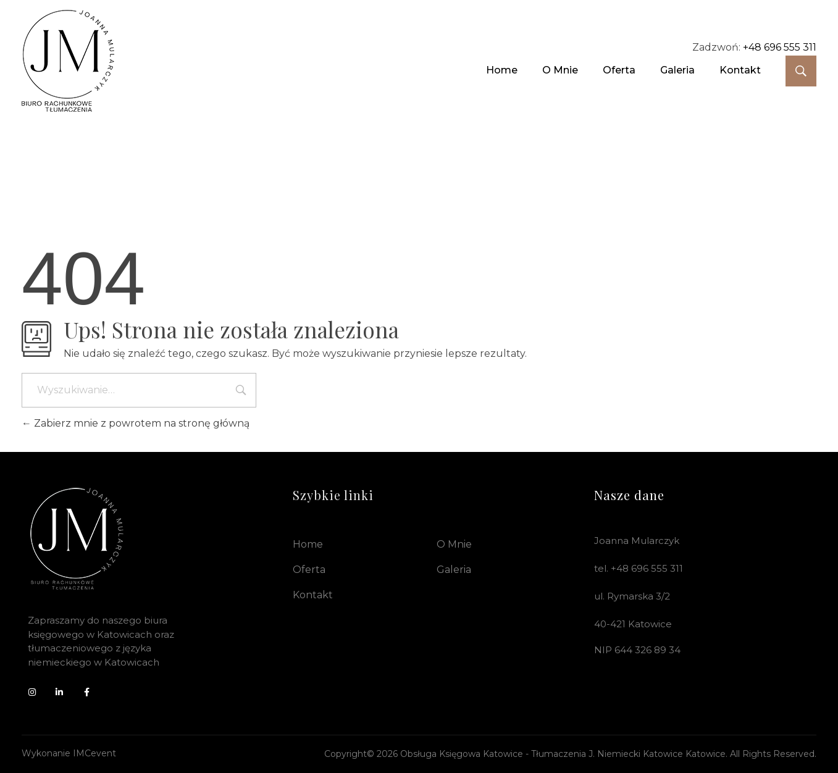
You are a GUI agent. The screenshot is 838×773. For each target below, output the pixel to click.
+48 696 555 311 (779, 47)
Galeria (454, 569)
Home (308, 544)
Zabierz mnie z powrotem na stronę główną (135, 423)
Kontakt (313, 595)
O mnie (454, 544)
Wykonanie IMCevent (69, 753)
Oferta (309, 569)
